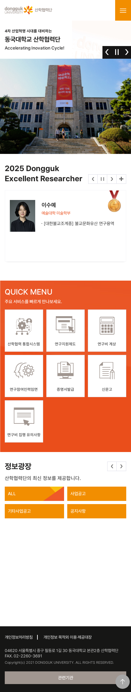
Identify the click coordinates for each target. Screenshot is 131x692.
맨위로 (122, 682)
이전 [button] (107, 52)
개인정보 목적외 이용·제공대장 (67, 637)
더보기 (121, 179)
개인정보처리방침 (19, 637)
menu (123, 10)
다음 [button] (126, 52)
